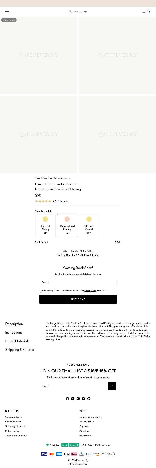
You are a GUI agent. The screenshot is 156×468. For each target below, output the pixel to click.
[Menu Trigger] (7, 12)
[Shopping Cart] (149, 12)
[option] (45, 225)
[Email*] (78, 282)
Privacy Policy (90, 290)
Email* (45, 282)
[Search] (143, 12)
